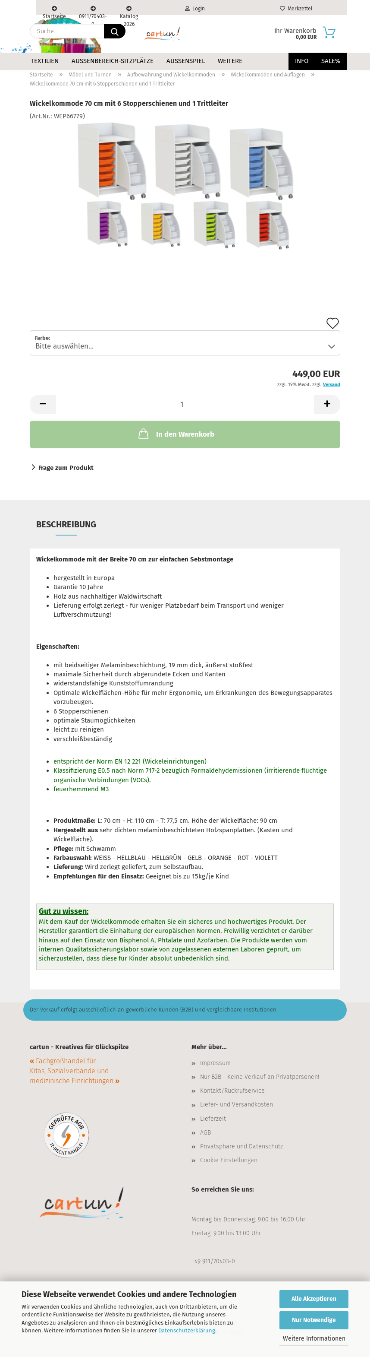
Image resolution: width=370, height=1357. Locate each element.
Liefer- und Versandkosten (236, 1104)
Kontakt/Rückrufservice (232, 1090)
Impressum (215, 1063)
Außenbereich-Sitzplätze (113, 61)
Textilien (45, 61)
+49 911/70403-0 (213, 1261)
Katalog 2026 (129, 10)
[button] (43, 404)
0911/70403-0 (93, 10)
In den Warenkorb (175, 434)
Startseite (54, 10)
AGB (205, 1132)
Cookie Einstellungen (228, 1160)
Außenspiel (185, 61)
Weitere (230, 61)
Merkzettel (296, 9)
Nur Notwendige (314, 1320)
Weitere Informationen (314, 1338)
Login (195, 9)
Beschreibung (66, 524)
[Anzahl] (185, 404)
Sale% (330, 61)
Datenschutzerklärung (186, 1330)
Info (301, 61)
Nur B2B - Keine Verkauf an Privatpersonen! (259, 1077)
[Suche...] (114, 31)
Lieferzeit (213, 1118)
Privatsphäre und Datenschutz (241, 1146)
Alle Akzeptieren (314, 1299)
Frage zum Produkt (66, 468)
